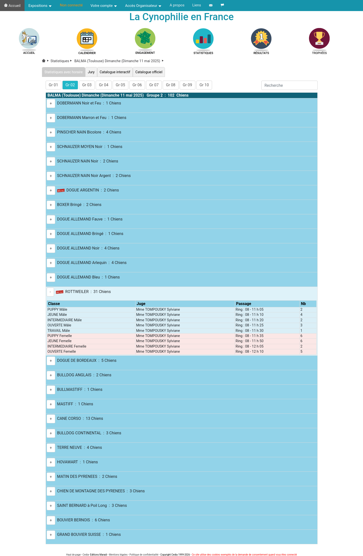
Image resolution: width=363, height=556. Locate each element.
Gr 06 (137, 85)
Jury (91, 72)
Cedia (85, 554)
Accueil (12, 5)
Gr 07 (154, 85)
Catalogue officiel (149, 72)
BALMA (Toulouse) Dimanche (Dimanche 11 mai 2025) (119, 61)
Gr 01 (53, 85)
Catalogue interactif (115, 72)
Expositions (40, 5)
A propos (177, 5)
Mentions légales (118, 554)
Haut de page (73, 554)
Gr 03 (87, 85)
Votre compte (104, 5)
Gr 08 (170, 85)
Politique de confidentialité (143, 554)
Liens (196, 5)
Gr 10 (204, 85)
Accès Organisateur (143, 5)
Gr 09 (187, 85)
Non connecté (71, 5)
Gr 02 (70, 85)
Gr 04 (103, 85)
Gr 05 (120, 85)
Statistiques (62, 61)
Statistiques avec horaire (64, 72)
